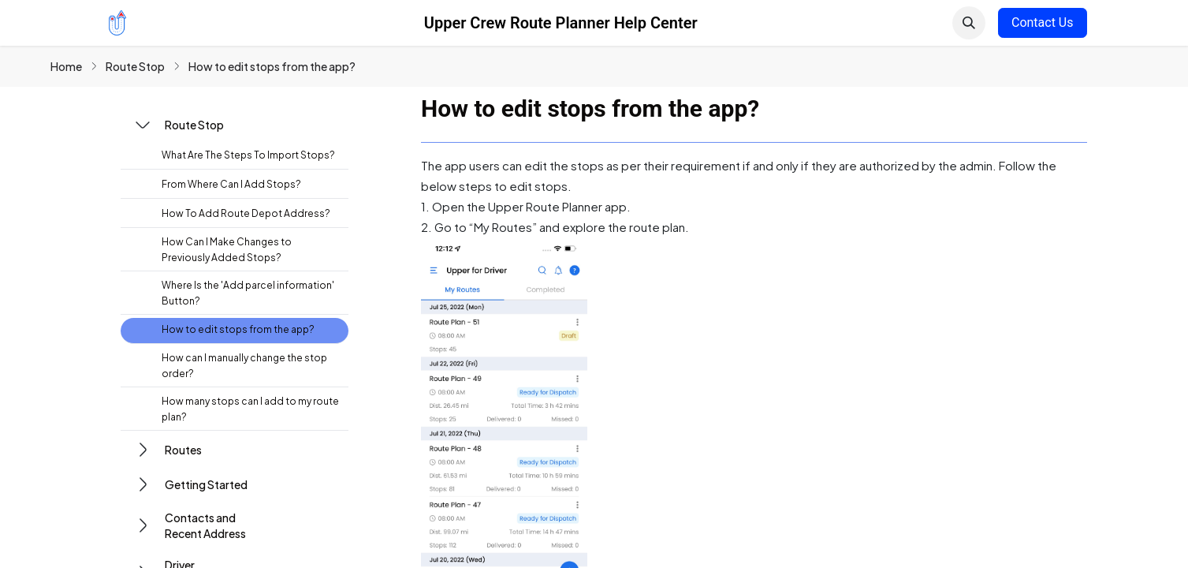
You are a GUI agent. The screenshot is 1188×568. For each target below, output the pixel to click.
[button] (968, 22)
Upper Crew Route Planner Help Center (561, 22)
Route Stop (135, 66)
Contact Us (1042, 22)
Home (66, 66)
